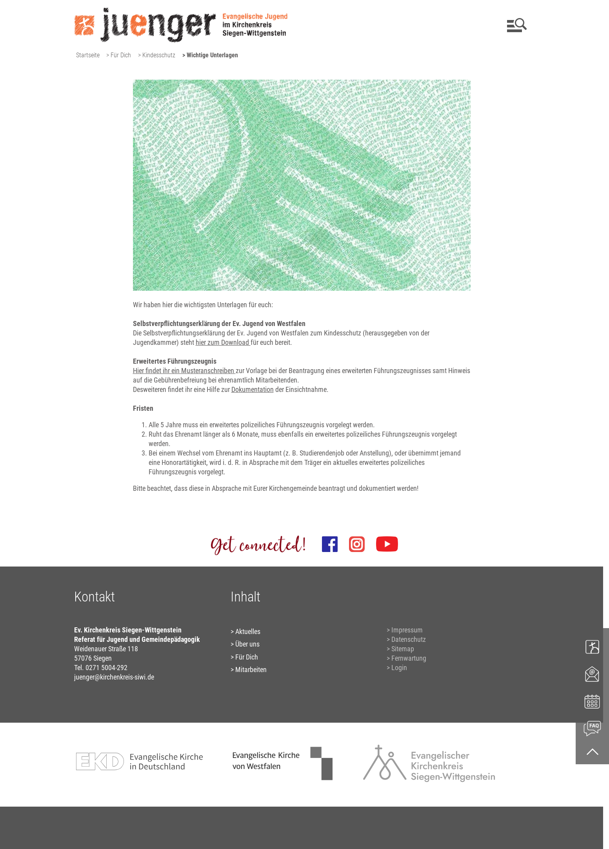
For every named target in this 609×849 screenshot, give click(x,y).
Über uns (247, 644)
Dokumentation (252, 389)
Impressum (407, 630)
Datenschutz (408, 639)
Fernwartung (408, 658)
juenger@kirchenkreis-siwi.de (114, 677)
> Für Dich (118, 55)
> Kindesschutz (156, 55)
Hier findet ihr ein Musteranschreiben (184, 370)
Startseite (88, 55)
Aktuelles (247, 631)
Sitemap (402, 649)
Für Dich (246, 657)
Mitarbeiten (251, 669)
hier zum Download (223, 342)
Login (399, 667)
